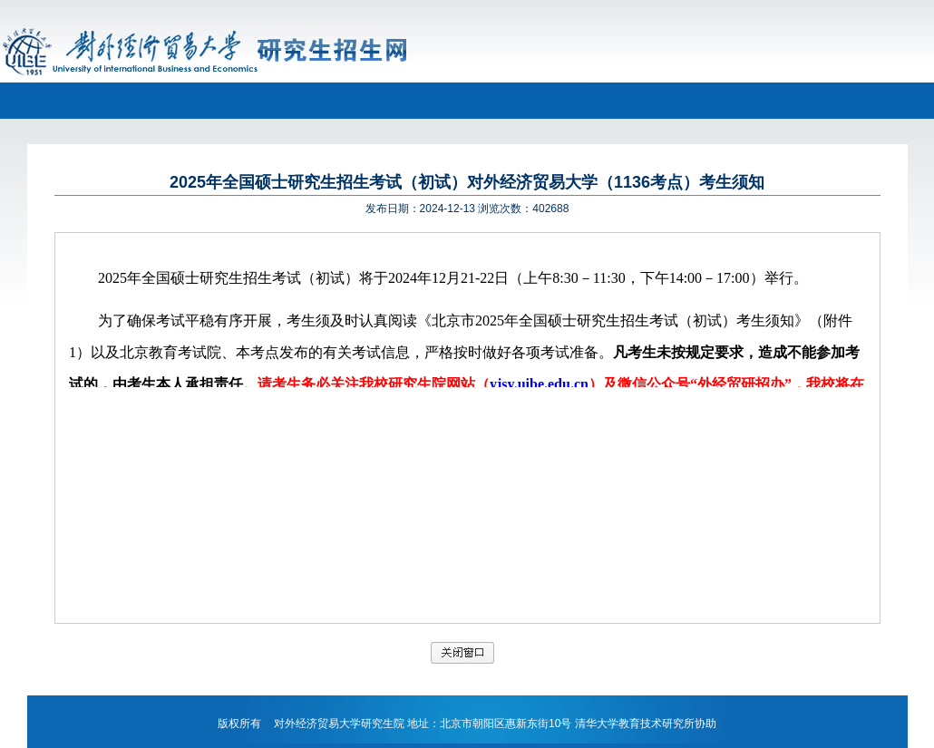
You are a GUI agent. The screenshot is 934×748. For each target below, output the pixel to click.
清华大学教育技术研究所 (635, 723)
